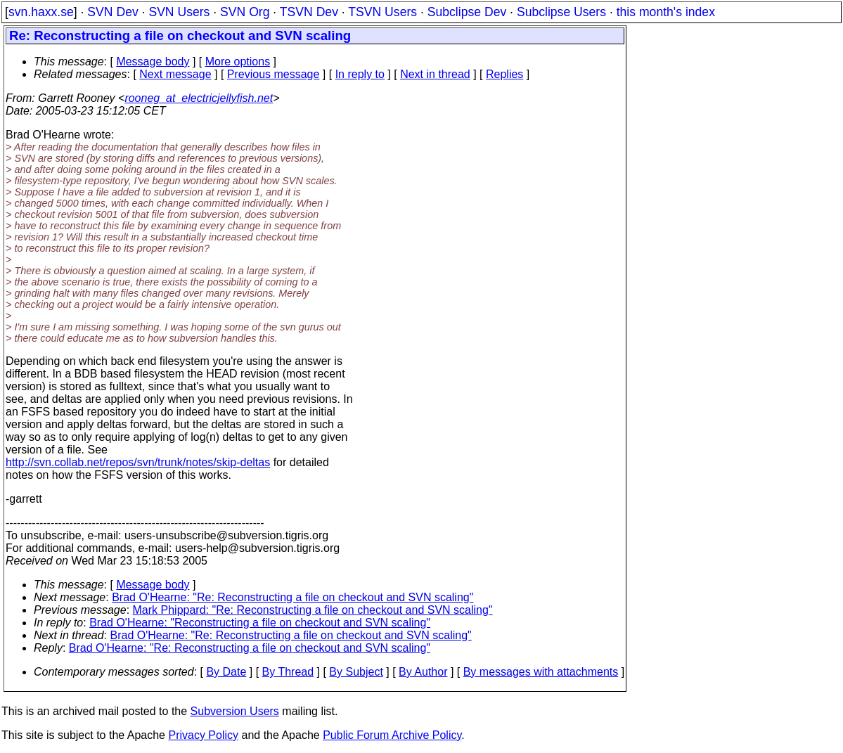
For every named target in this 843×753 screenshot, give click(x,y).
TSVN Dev (309, 12)
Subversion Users (235, 711)
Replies (504, 74)
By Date (226, 672)
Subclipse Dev (466, 12)
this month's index (666, 12)
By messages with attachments (541, 672)
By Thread (288, 672)
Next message (175, 74)
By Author (423, 672)
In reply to (360, 74)
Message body (152, 61)
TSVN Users (382, 12)
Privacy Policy (203, 735)
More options (238, 61)
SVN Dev (112, 12)
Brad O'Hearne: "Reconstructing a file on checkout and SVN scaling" (259, 623)
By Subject (355, 672)
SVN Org (244, 12)
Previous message (273, 74)
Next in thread (435, 74)
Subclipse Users (561, 12)
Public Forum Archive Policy (392, 735)
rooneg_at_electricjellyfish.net (198, 98)
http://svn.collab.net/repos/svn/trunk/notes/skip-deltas (138, 462)
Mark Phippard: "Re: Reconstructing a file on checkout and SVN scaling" (313, 610)
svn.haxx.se (41, 12)
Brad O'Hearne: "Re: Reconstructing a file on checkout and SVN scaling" (292, 597)
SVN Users (179, 12)
